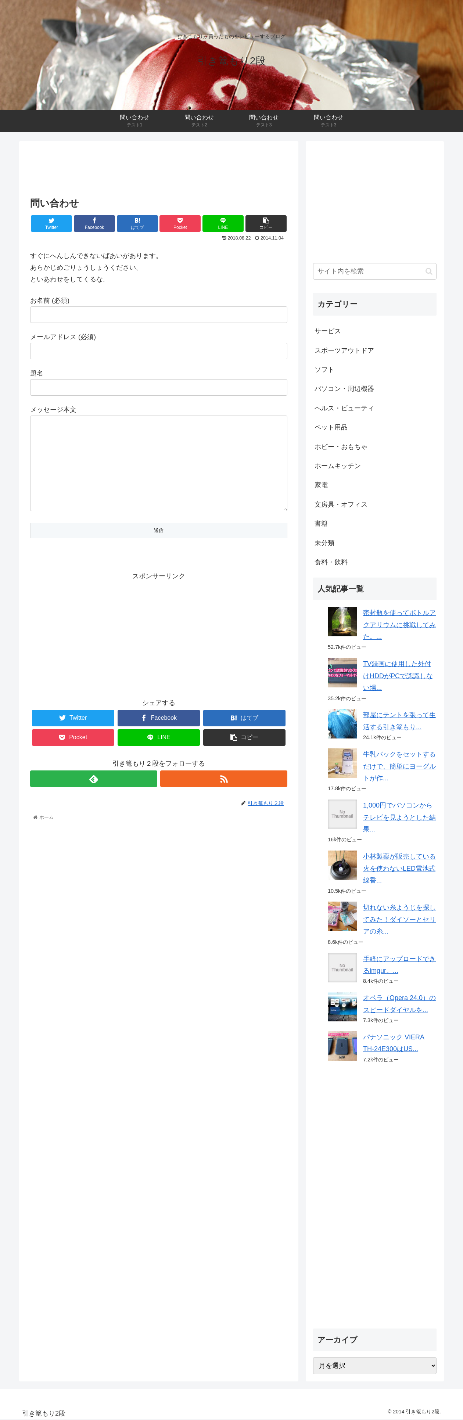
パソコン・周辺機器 (344, 388)
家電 (321, 485)
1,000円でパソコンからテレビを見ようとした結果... (399, 817)
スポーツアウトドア (344, 350)
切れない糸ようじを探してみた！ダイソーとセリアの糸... (399, 919)
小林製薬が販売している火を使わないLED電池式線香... (399, 868)
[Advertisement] (158, 167)
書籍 (321, 523)
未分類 (324, 543)
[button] (429, 271)
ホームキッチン (338, 466)
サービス (328, 331)
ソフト (324, 369)
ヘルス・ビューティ (344, 408)
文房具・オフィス (341, 504)
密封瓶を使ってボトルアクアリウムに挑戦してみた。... (399, 624)
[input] (375, 271)
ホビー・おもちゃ (341, 446)
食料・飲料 (331, 562)
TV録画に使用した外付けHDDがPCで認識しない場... (398, 675)
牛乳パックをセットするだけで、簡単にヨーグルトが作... (399, 766)
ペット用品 (331, 427)
